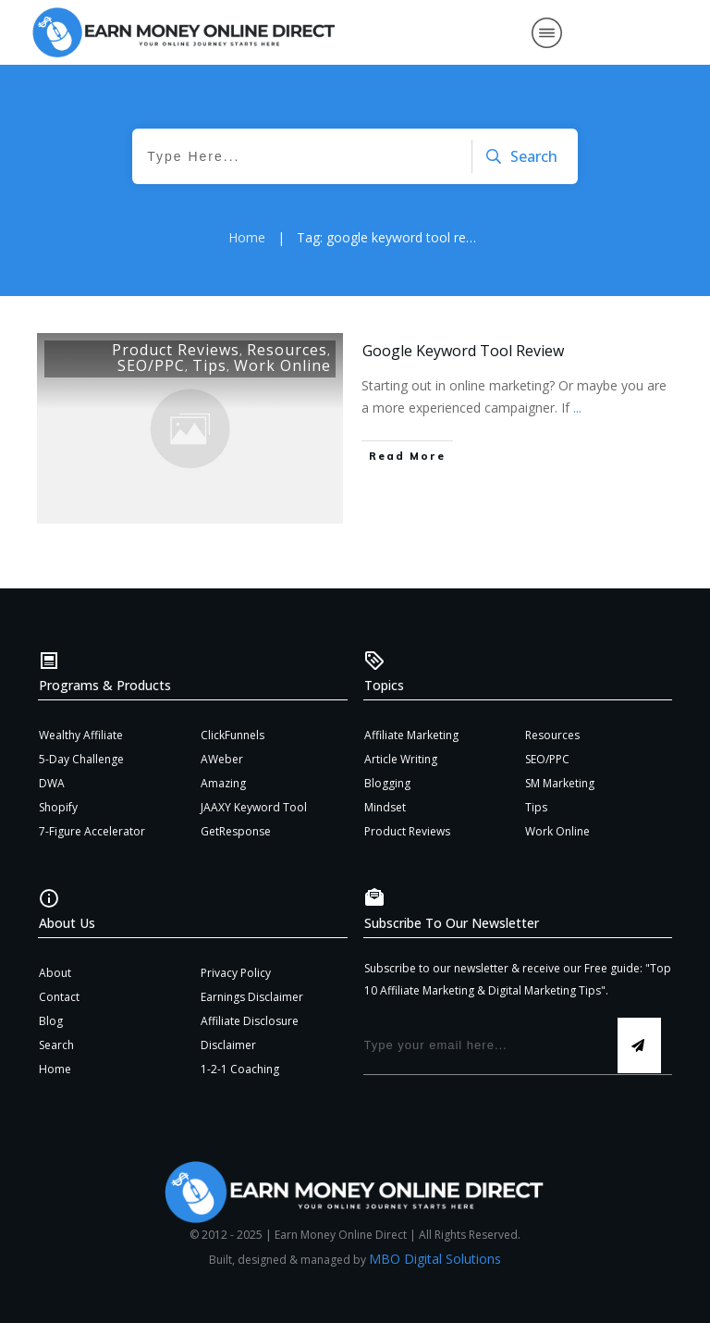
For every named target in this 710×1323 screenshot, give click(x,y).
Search (56, 1045)
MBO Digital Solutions (435, 1258)
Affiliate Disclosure (250, 1021)
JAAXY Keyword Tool (254, 807)
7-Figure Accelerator (92, 831)
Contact (59, 997)
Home (55, 1069)
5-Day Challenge (81, 759)
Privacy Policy (236, 973)
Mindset (385, 807)
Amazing (223, 783)
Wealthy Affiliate (81, 735)
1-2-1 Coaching (240, 1069)
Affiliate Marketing (411, 735)
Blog (51, 1021)
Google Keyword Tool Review (463, 350)
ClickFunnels (232, 735)
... (577, 407)
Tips (209, 365)
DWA (52, 783)
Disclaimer (228, 1045)
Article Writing (400, 759)
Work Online (282, 365)
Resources (287, 350)
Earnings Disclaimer (252, 997)
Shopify (58, 807)
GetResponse (236, 831)
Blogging (387, 783)
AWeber (222, 759)
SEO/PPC (151, 365)
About (55, 973)
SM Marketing (559, 783)
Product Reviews (175, 350)
